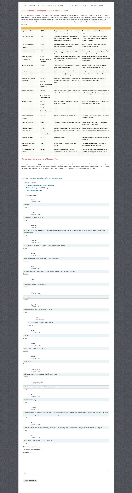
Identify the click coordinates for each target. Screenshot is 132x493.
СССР (84, 5)
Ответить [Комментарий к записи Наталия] (25, 417)
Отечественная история (49, 5)
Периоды (61, 5)
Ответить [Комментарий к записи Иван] (25, 286)
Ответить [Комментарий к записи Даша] (25, 402)
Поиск (101, 5)
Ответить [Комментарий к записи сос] (25, 299)
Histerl (23, 178)
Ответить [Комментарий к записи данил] (25, 274)
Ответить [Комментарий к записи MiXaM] (25, 220)
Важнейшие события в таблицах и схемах (49, 178)
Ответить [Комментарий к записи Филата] (25, 430)
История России (34, 5)
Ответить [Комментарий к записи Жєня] (25, 338)
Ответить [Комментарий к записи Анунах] (25, 351)
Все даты (24, 5)
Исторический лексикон (72, 488)
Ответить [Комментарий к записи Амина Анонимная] (25, 389)
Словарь (78, 5)
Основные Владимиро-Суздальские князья (40, 185)
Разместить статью (60, 488)
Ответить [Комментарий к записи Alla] (30, 325)
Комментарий (27, 452)
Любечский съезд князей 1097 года (37, 188)
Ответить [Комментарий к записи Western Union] (25, 376)
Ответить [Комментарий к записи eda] (25, 443)
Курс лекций (70, 5)
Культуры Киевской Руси (34, 190)
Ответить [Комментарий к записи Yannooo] (25, 207)
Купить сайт (44, 488)
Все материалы (92, 5)
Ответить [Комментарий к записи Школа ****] (25, 364)
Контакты (37, 488)
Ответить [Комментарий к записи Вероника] (25, 235)
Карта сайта (51, 488)
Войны (101, 488)
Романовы (96, 488)
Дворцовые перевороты (86, 488)
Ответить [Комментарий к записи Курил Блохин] (25, 312)
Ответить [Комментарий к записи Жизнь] (25, 261)
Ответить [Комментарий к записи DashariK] (25, 248)
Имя (24, 473)
